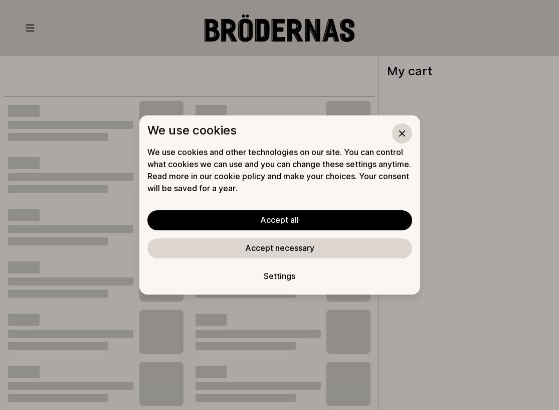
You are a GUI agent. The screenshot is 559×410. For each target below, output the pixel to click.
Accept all (279, 220)
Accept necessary (279, 248)
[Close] (402, 133)
